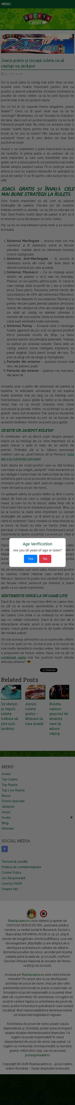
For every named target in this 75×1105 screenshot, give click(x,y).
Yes (30, 559)
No (45, 559)
